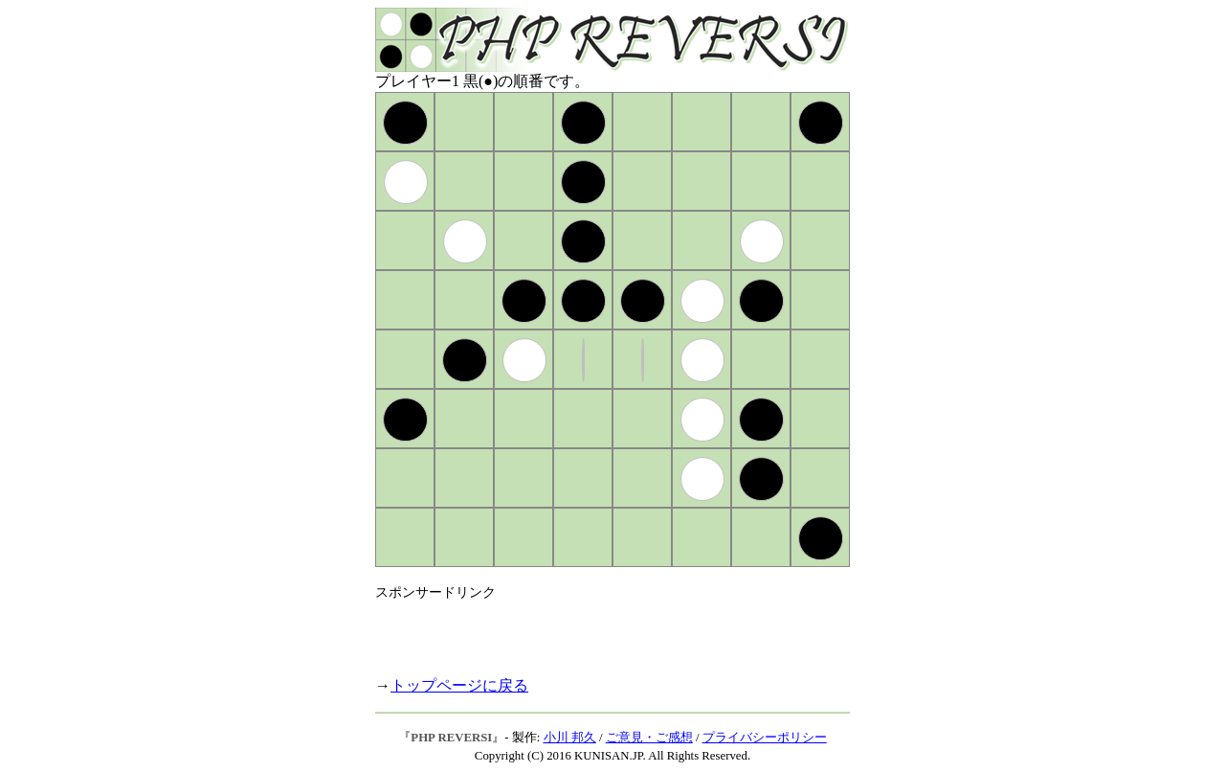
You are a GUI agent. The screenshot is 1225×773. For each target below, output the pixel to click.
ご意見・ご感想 (649, 737)
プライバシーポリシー (764, 737)
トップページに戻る (459, 685)
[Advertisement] (599, 630)
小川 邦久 (570, 737)
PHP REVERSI (451, 737)
